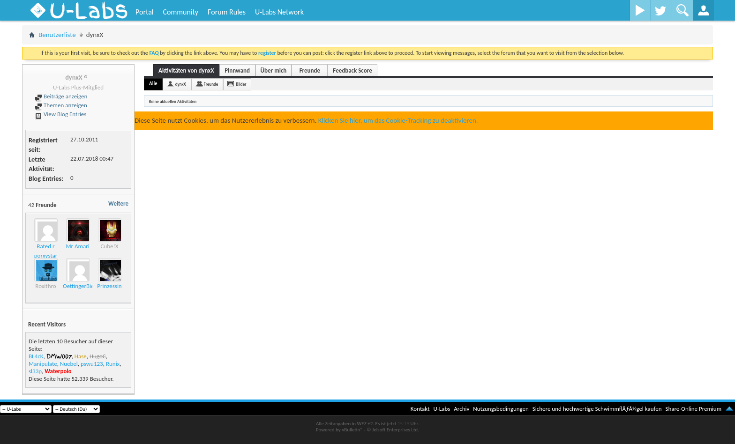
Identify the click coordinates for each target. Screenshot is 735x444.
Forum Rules (227, 11)
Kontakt (420, 408)
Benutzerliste (57, 34)
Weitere (118, 203)
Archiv (461, 408)
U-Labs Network (279, 11)
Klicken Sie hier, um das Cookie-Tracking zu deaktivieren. (398, 120)
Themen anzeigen (61, 105)
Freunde (310, 70)
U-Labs (442, 408)
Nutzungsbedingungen (501, 408)
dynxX (180, 84)
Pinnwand (237, 70)
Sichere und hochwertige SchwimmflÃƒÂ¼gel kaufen (597, 408)
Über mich (274, 70)
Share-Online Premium (693, 408)
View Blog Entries (60, 114)
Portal (144, 11)
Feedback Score (352, 70)
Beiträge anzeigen (61, 96)
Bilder (241, 84)
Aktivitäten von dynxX (186, 70)
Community (180, 11)
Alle (153, 84)
